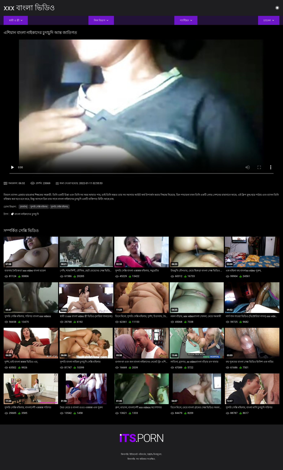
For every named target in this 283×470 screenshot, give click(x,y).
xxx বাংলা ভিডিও (29, 8)
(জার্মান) (23, 206)
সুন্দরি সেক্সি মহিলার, (59, 206)
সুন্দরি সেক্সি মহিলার (39, 206)
